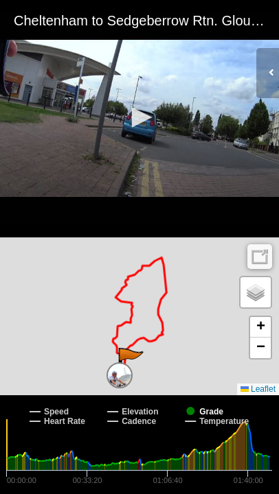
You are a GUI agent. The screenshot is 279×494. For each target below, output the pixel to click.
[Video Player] (139, 118)
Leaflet (258, 389)
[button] (139, 117)
